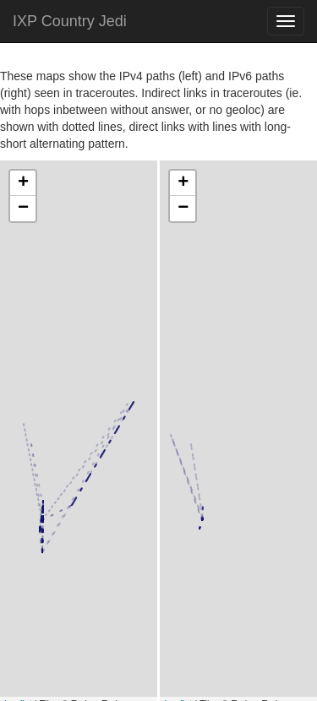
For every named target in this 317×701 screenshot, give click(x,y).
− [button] (23, 208)
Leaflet (18, 611)
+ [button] (23, 183)
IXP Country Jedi (70, 21)
